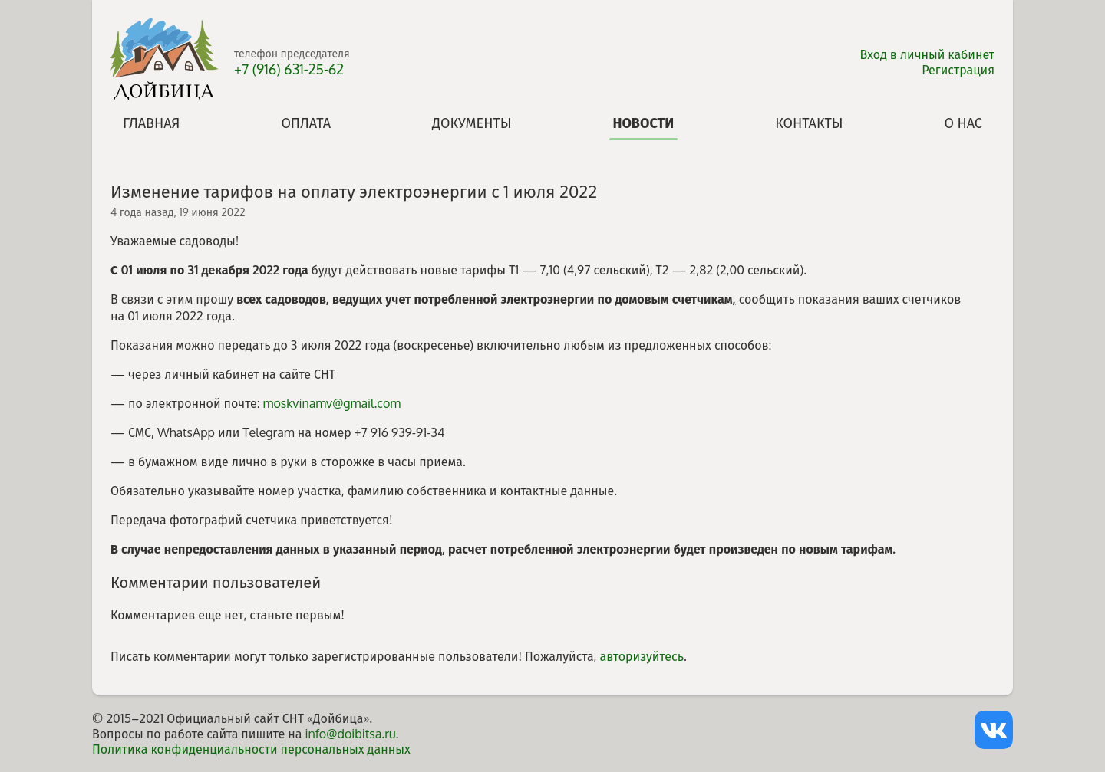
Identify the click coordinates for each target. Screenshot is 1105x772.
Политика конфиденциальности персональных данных (251, 749)
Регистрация (958, 69)
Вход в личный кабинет (927, 54)
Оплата (306, 122)
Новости (643, 122)
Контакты (809, 122)
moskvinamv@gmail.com (332, 403)
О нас (963, 122)
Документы (472, 122)
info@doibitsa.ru (350, 733)
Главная (151, 122)
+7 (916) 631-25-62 (289, 69)
